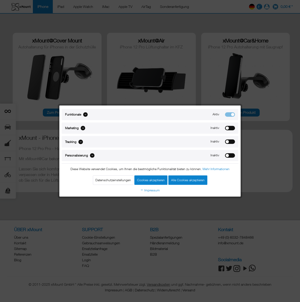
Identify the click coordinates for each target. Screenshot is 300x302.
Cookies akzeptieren (151, 180)
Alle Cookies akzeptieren (188, 180)
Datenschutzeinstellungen (113, 180)
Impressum (150, 190)
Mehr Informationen (216, 169)
